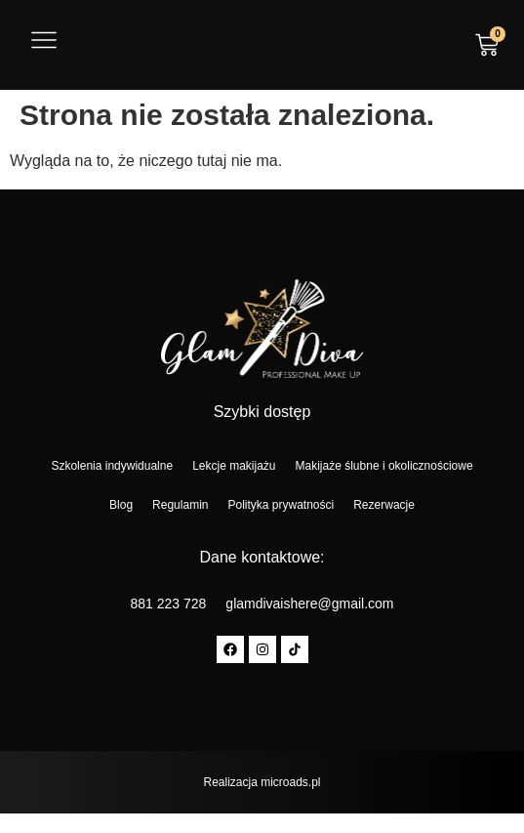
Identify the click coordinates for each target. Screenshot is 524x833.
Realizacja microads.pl (261, 782)
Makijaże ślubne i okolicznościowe (384, 466)
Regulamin (180, 505)
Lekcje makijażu (233, 466)
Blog (121, 505)
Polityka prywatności (280, 505)
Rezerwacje (384, 505)
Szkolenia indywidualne (112, 466)
